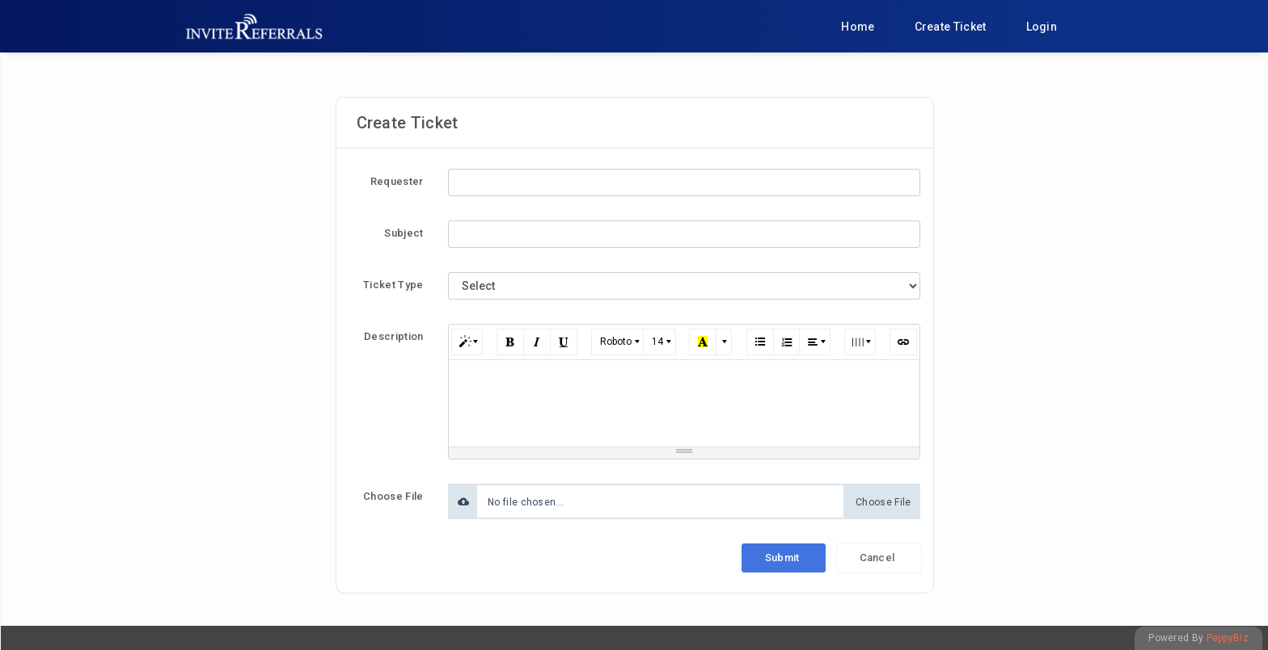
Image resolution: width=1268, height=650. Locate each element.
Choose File (393, 496)
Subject (403, 233)
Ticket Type (393, 285)
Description (393, 336)
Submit (782, 557)
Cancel (877, 557)
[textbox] (684, 400)
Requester (397, 181)
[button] (467, 342)
